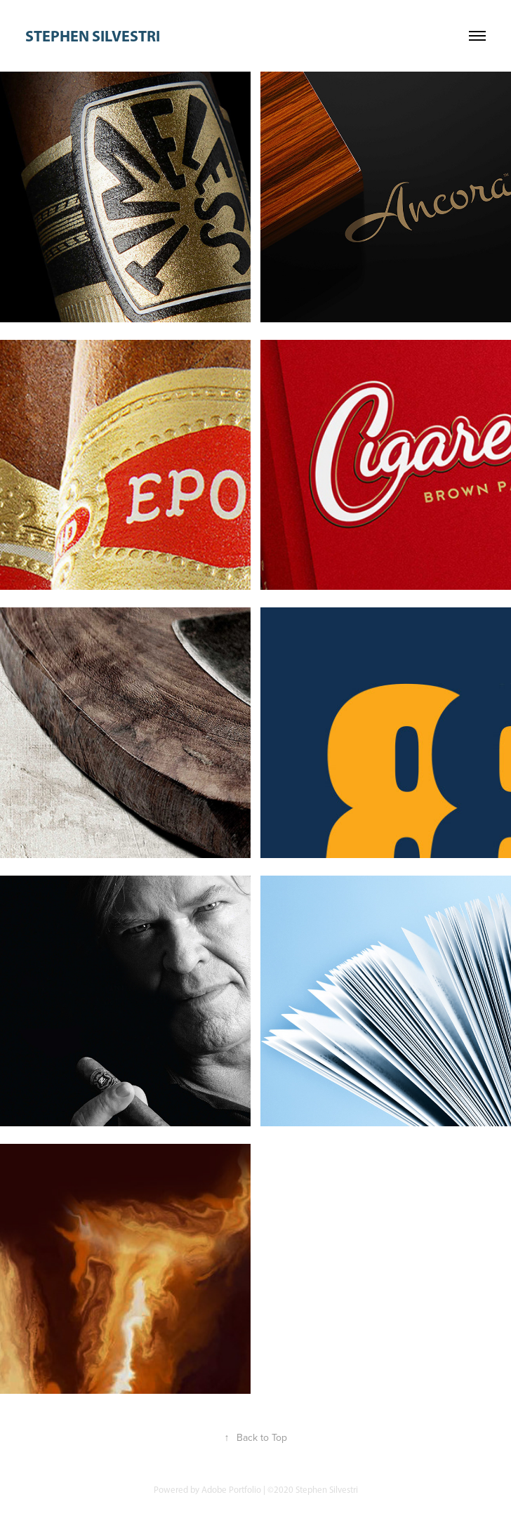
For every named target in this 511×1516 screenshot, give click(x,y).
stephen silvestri (92, 36)
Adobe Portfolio (231, 1489)
